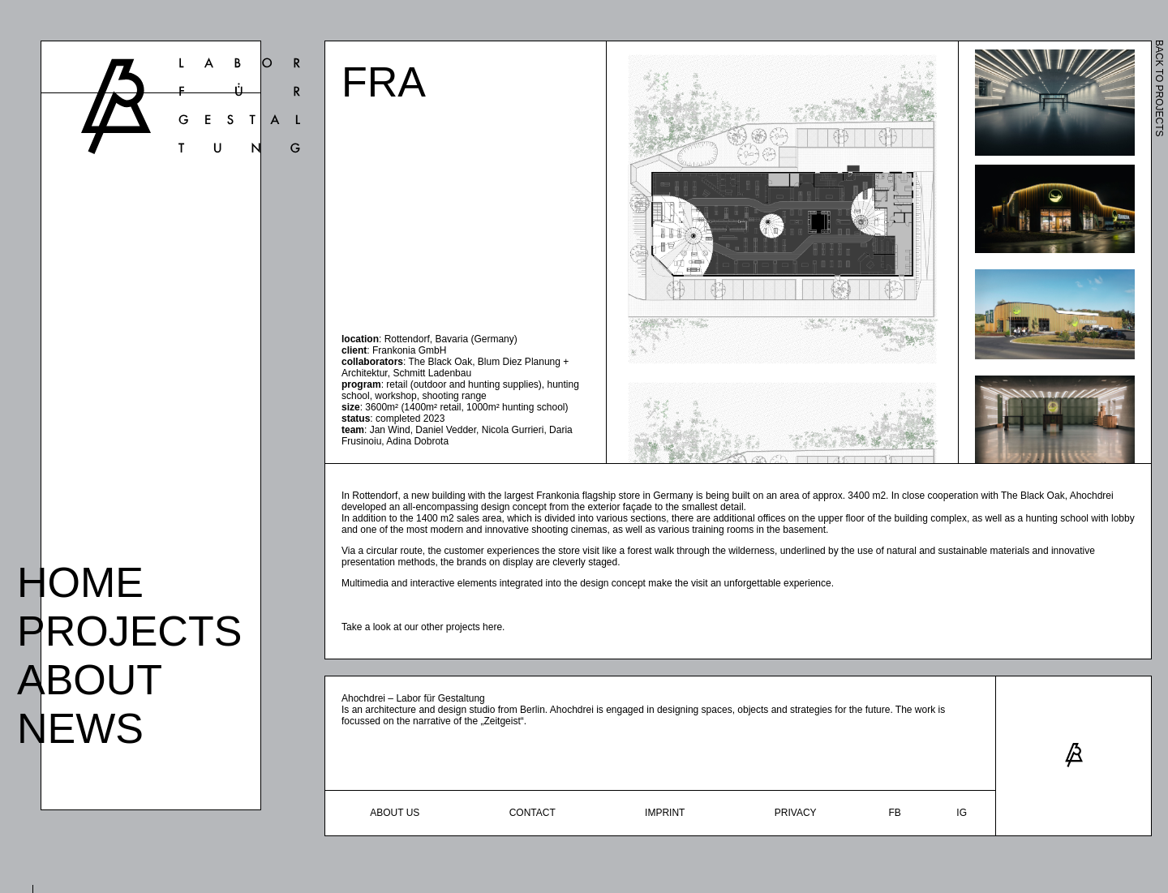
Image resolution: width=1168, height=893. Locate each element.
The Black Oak (440, 361)
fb (894, 812)
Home (80, 577)
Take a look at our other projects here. (423, 627)
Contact (532, 812)
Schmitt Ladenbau (432, 373)
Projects (129, 626)
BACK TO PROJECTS (1159, 88)
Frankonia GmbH (409, 350)
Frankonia (557, 495)
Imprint (665, 812)
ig (961, 812)
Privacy (796, 812)
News (80, 723)
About (89, 674)
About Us (394, 812)
